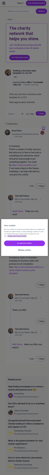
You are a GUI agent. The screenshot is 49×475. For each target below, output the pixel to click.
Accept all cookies (24, 243)
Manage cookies (24, 250)
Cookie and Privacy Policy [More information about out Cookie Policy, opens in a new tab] (17, 236)
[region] (24, 237)
